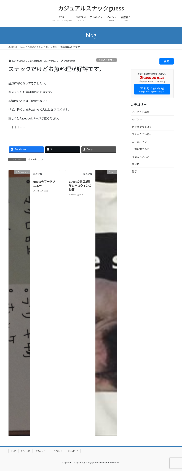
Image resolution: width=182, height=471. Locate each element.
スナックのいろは (142, 134)
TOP (13, 451)
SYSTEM (25, 451)
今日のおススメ (107, 60)
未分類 (135, 164)
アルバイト (41, 451)
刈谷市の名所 (141, 149)
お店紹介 (73, 451)
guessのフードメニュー (44, 183)
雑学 (134, 171)
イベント (137, 119)
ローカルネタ (139, 141)
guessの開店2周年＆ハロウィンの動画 (80, 185)
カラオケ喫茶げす (142, 127)
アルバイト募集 (140, 111)
